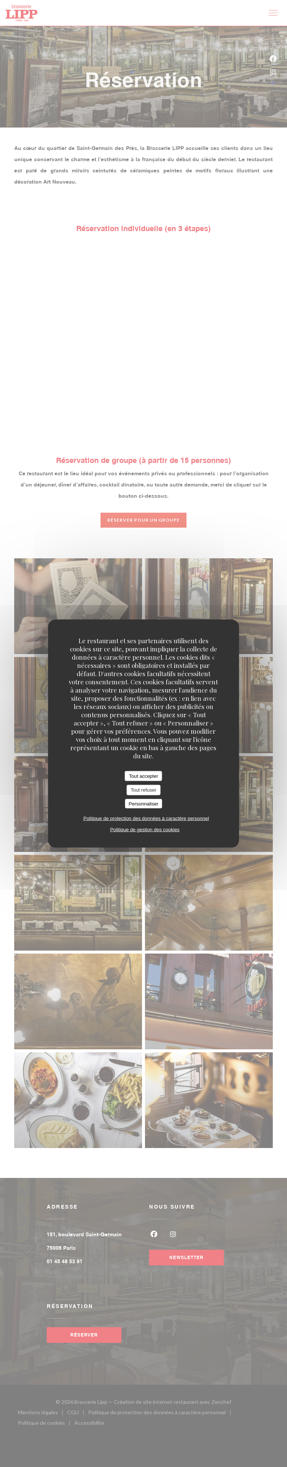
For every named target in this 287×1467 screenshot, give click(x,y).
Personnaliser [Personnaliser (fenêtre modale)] (143, 803)
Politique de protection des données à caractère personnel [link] (146, 818)
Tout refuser (144, 790)
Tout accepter (143, 776)
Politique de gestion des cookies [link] (145, 829)
